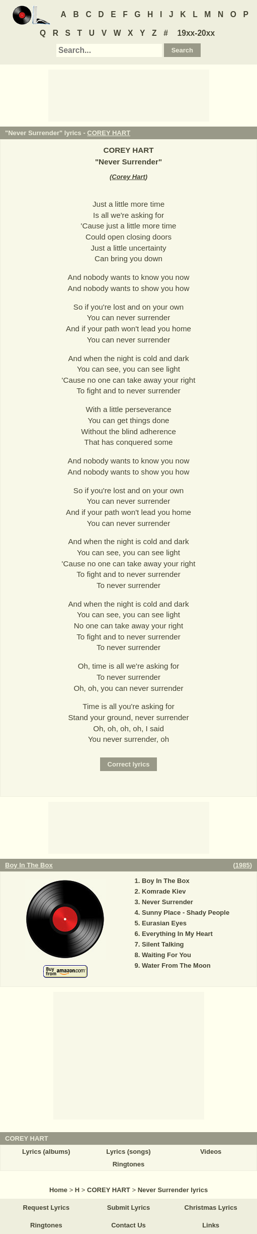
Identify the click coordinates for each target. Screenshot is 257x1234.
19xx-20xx (196, 33)
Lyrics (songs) (128, 1151)
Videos (210, 1151)
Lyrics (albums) (46, 1151)
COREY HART (108, 133)
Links (210, 1225)
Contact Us (128, 1225)
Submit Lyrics (128, 1207)
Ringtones (129, 1164)
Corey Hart (128, 177)
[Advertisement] (128, 95)
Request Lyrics (46, 1207)
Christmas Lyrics (211, 1207)
